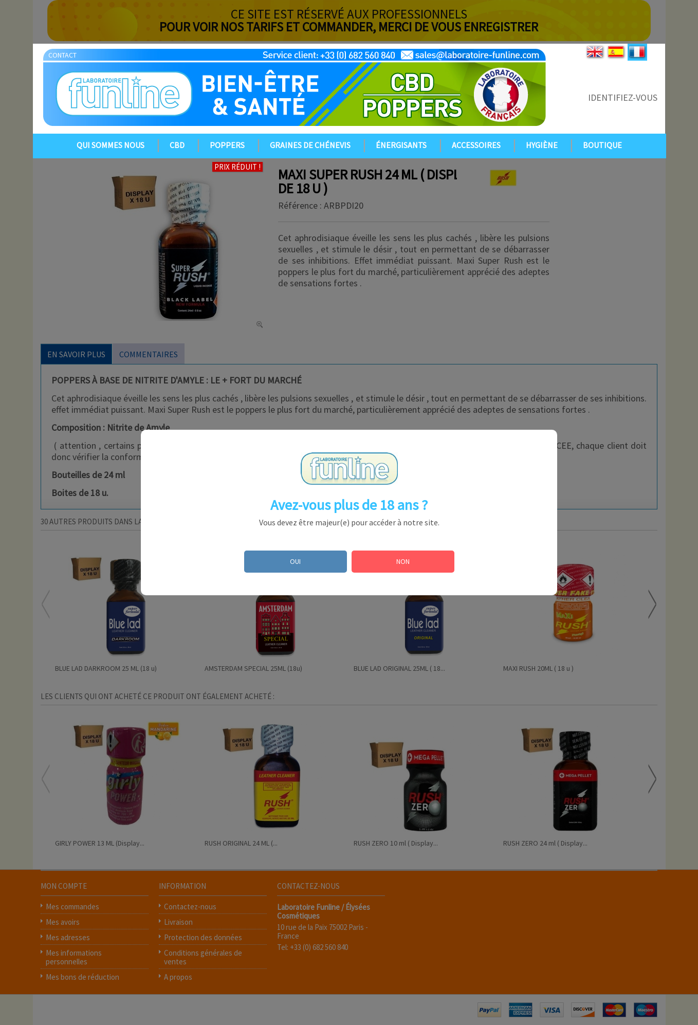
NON (403, 561)
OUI (295, 561)
